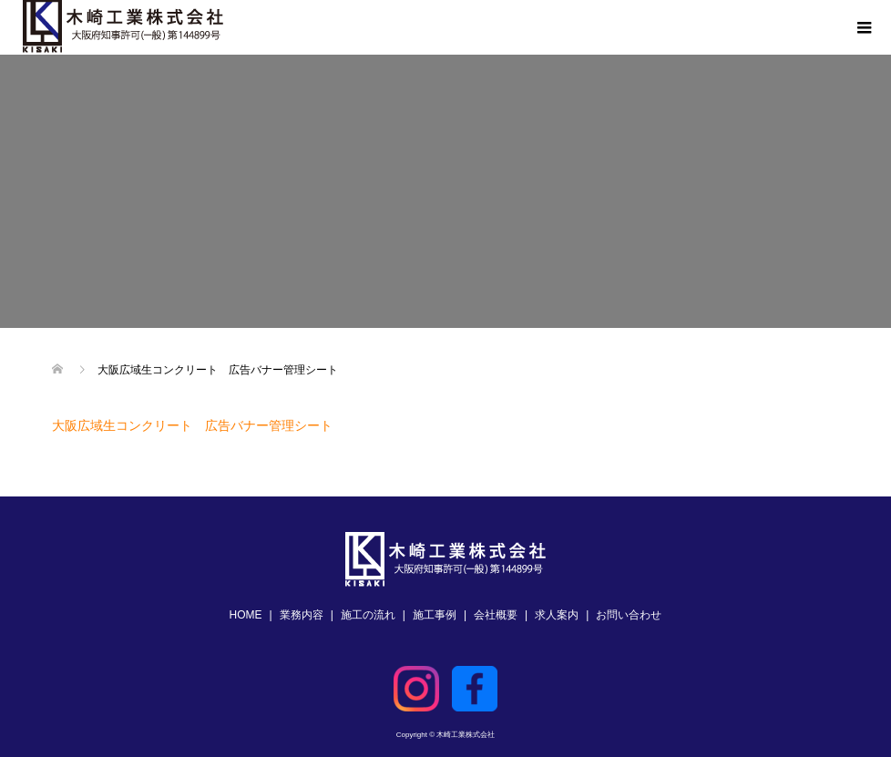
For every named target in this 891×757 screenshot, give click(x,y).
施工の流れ (368, 615)
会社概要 (495, 615)
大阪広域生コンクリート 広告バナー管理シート (192, 425)
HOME (246, 615)
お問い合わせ (628, 615)
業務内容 (301, 615)
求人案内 (557, 615)
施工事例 (434, 615)
